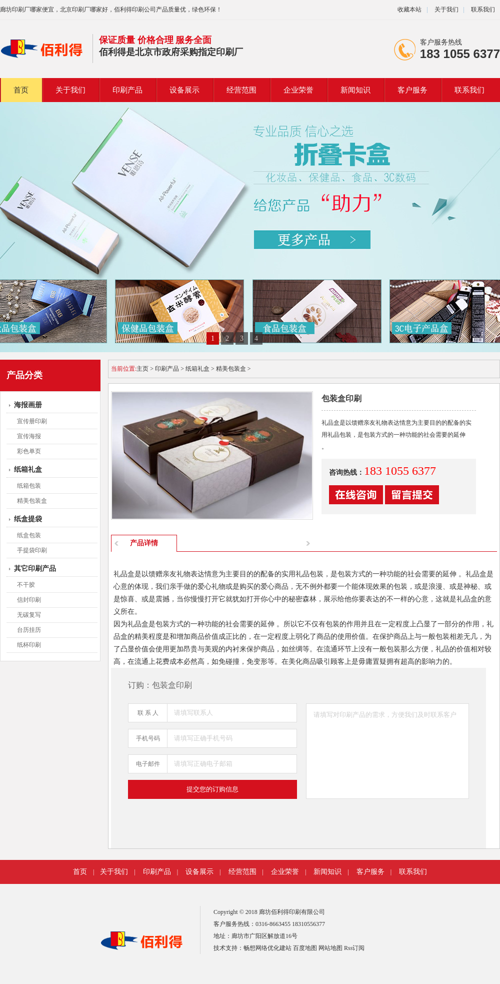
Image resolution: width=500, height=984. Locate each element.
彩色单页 (29, 451)
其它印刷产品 (35, 568)
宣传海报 (29, 436)
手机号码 (148, 738)
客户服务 (413, 90)
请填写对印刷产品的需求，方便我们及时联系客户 (387, 751)
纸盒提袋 (28, 519)
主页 (142, 368)
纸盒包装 (29, 535)
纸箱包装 (29, 485)
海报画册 (28, 405)
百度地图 (305, 947)
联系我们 (483, 9)
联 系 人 (148, 712)
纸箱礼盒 (28, 469)
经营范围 (241, 90)
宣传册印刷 (32, 421)
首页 (21, 90)
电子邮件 (148, 763)
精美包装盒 (32, 500)
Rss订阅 (354, 947)
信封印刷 (29, 599)
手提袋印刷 (32, 550)
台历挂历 (29, 629)
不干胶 (26, 584)
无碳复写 (29, 614)
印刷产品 (127, 90)
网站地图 (330, 947)
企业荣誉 (299, 90)
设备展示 (185, 90)
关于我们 (445, 9)
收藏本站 (410, 9)
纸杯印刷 (29, 644)
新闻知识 (355, 90)
